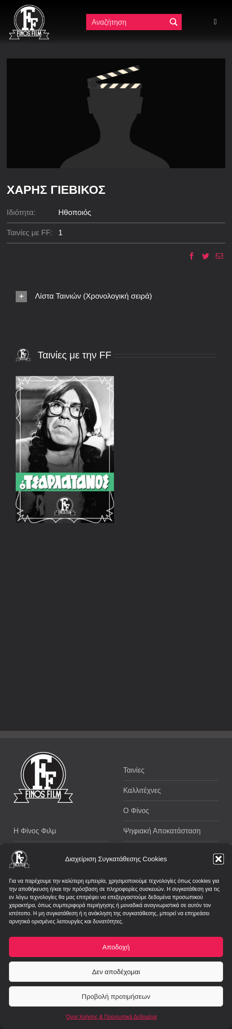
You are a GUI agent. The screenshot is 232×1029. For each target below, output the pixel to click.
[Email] (216, 256)
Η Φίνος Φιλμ (34, 831)
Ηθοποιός (74, 212)
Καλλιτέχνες (142, 790)
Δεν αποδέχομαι (116, 971)
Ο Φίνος (136, 810)
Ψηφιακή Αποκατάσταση (162, 831)
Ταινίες (133, 770)
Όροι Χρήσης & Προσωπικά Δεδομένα (111, 1017)
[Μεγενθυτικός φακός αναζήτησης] (173, 22)
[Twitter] (202, 256)
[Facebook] (188, 256)
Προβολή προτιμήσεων (116, 996)
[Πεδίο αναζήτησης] (127, 22)
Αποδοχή (116, 947)
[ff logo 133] (29, 8)
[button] (218, 859)
